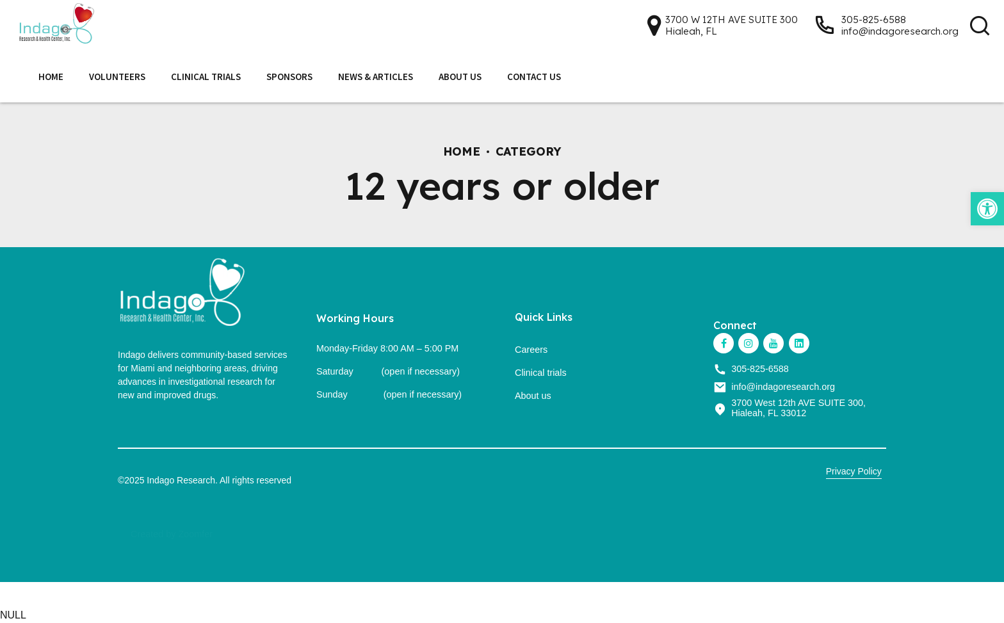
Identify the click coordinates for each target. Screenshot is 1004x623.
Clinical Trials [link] (206, 76)
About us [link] (533, 396)
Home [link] (50, 76)
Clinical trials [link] (541, 373)
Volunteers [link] (117, 76)
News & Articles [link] (375, 76)
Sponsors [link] (289, 76)
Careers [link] (531, 349)
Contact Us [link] (534, 76)
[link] (987, 208)
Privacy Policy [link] (854, 471)
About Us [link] (460, 76)
